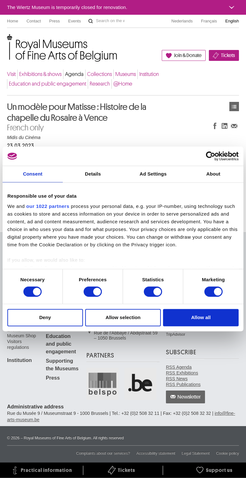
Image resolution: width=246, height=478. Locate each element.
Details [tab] (93, 174)
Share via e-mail (234, 125)
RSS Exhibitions (182, 372)
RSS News (177, 378)
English (232, 21)
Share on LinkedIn (224, 125)
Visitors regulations (18, 344)
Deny (45, 317)
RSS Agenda (179, 367)
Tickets (228, 55)
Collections (99, 74)
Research (100, 84)
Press (54, 21)
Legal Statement (195, 453)
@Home (122, 84)
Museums (125, 74)
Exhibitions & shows (40, 74)
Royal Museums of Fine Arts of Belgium (7, 41)
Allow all (201, 317)
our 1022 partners (47, 206)
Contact (34, 21)
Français (209, 21)
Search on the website (90, 21)
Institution (149, 74)
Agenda (74, 74)
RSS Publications (183, 384)
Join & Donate (187, 55)
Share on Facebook (215, 125)
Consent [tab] (33, 174)
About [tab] (213, 174)
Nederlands (182, 21)
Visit (11, 74)
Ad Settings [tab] (153, 174)
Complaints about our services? (103, 453)
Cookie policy (227, 453)
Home (12, 21)
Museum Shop (21, 335)
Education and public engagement (47, 84)
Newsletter (189, 397)
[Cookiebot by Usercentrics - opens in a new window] (211, 156)
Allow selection (122, 317)
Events (74, 21)
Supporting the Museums (62, 364)
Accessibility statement (155, 453)
